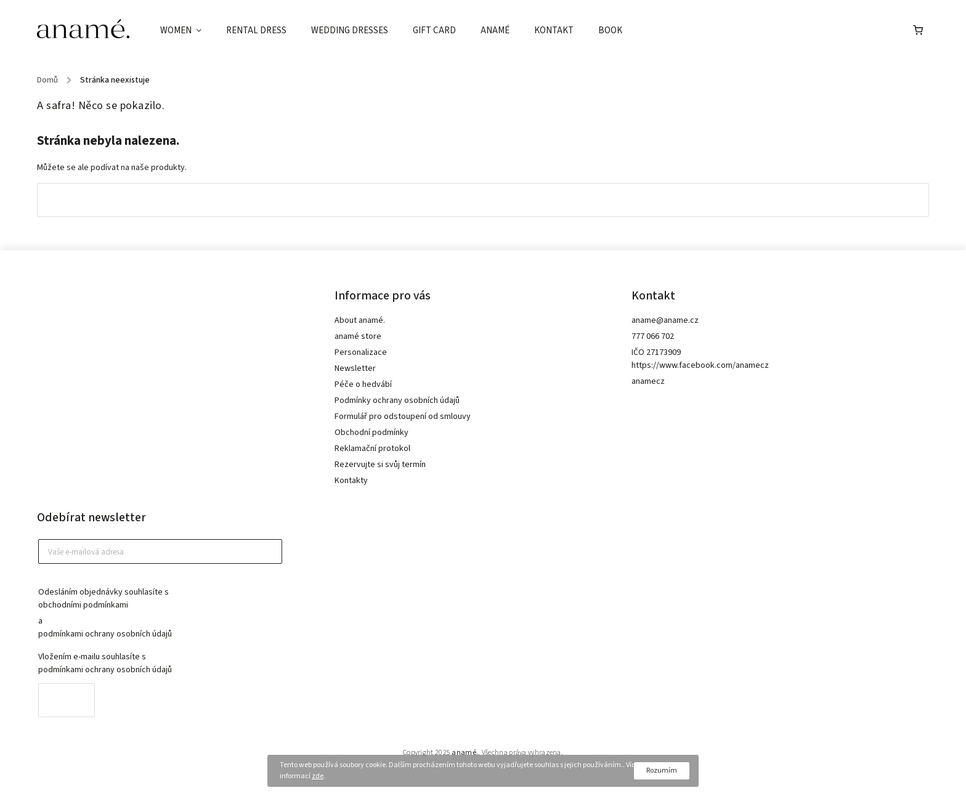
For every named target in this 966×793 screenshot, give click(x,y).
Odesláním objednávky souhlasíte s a (154, 613)
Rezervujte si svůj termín (380, 464)
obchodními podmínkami (83, 605)
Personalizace (361, 352)
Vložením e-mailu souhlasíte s (154, 664)
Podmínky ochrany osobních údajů (397, 400)
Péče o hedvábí (363, 384)
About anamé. (360, 320)
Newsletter (355, 368)
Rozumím (661, 770)
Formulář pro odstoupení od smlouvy (403, 416)
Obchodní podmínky (371, 432)
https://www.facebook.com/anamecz (700, 365)
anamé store (358, 336)
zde (317, 776)
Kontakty (351, 480)
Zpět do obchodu (483, 199)
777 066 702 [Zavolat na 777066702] (652, 336)
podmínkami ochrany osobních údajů (105, 634)
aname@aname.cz (665, 320)
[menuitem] (187, 31)
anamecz (648, 381)
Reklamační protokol (372, 448)
